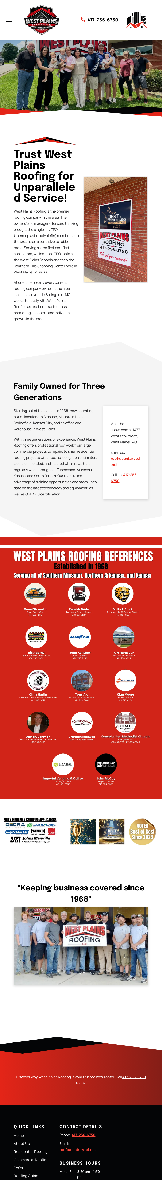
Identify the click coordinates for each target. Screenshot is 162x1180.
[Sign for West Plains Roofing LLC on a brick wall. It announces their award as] (115, 229)
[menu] (9, 19)
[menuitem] (35, 1136)
